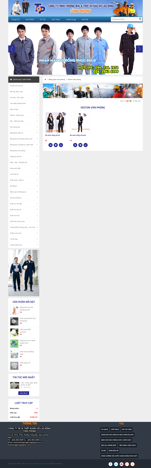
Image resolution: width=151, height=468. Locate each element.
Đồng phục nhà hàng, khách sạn (24, 139)
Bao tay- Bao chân (24, 91)
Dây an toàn (24, 109)
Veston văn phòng (74, 79)
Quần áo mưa (24, 215)
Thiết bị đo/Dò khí (24, 245)
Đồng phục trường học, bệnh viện (24, 144)
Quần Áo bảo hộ (24, 209)
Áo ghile (104, 429)
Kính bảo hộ (24, 174)
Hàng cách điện (24, 168)
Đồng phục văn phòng (24, 150)
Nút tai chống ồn (24, 198)
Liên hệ (85, 19)
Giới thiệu (56, 19)
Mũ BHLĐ (24, 186)
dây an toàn (127, 429)
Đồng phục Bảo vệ (24, 133)
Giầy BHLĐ (115, 429)
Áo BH (103, 450)
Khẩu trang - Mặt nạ (24, 180)
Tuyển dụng (71, 19)
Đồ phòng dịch (24, 127)
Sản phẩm (30, 19)
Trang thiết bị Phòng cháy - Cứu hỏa (24, 227)
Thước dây (24, 239)
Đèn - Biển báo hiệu (24, 121)
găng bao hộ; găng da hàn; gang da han (117, 435)
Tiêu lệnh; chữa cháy (127, 445)
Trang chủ (15, 19)
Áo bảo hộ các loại (24, 85)
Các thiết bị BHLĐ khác (24, 103)
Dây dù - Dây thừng (24, 115)
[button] (11, 60)
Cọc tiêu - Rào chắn (24, 97)
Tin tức (43, 19)
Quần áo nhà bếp (24, 203)
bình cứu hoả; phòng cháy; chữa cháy (116, 440)
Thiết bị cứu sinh (24, 233)
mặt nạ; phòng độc (108, 445)
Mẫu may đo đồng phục (24, 192)
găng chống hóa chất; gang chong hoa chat (119, 456)
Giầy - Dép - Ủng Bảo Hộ (24, 162)
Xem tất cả (23, 393)
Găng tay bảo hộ (24, 156)
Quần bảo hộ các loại (24, 221)
